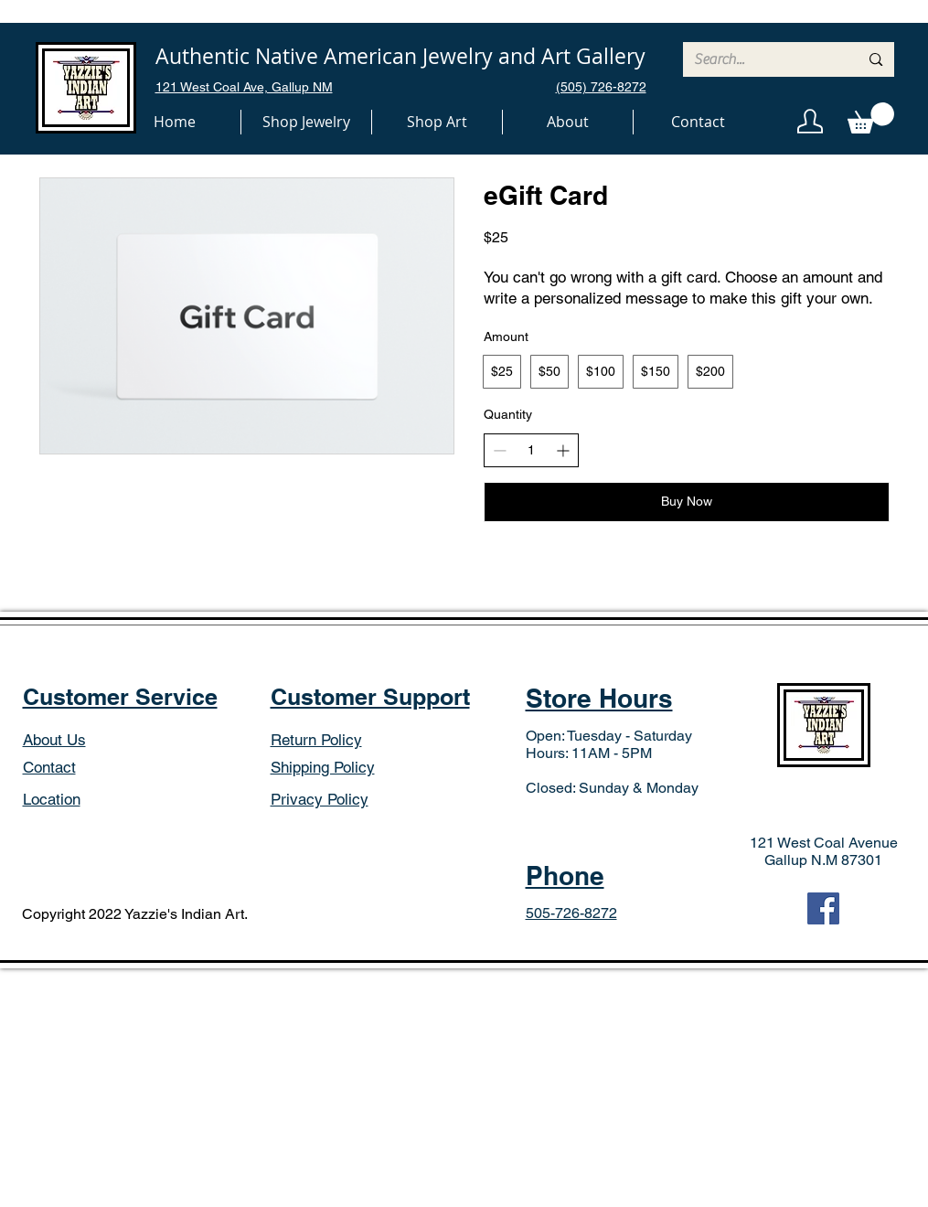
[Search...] (763, 59)
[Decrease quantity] (499, 450)
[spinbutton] (531, 451)
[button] (306, 122)
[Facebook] (823, 908)
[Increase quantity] (562, 450)
